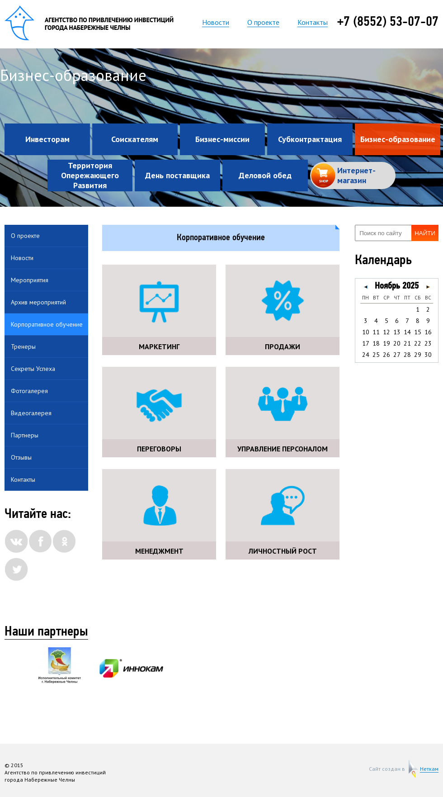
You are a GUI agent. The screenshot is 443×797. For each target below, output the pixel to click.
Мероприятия (29, 280)
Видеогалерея (31, 413)
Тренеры (23, 346)
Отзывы (21, 457)
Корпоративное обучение (47, 324)
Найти (425, 233)
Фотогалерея (29, 391)
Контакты (312, 22)
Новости (215, 22)
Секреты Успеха (33, 369)
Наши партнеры (46, 632)
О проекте (263, 22)
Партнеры (24, 435)
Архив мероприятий (38, 302)
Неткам (429, 769)
